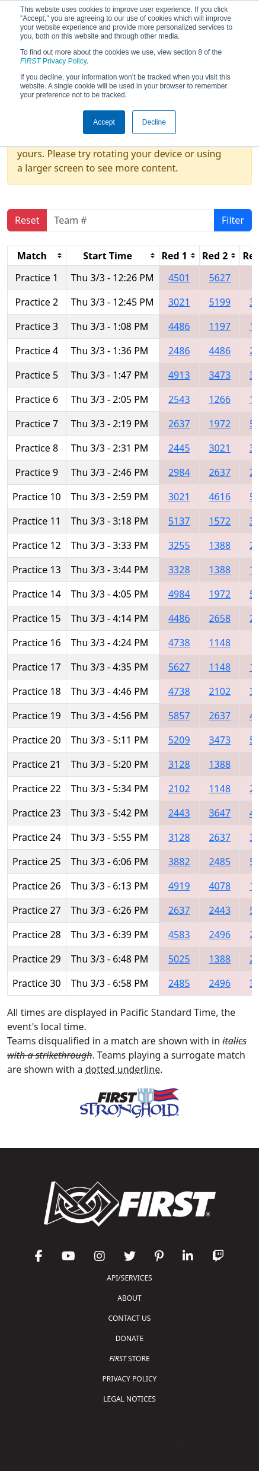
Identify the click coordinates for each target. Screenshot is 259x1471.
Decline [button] (154, 122)
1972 (220, 423)
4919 (179, 885)
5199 (220, 302)
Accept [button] (104, 122)
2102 (220, 691)
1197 (220, 326)
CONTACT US (129, 1318)
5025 (179, 958)
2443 (179, 812)
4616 (220, 496)
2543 (179, 399)
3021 (179, 302)
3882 (179, 861)
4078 (220, 885)
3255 (179, 545)
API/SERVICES (129, 1278)
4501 (179, 277)
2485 (220, 861)
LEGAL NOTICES (129, 1399)
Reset (27, 220)
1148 (220, 642)
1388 (220, 545)
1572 (220, 521)
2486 (179, 350)
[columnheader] (37, 255)
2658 (220, 618)
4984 (179, 594)
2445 (179, 448)
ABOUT (129, 1298)
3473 (220, 375)
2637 (179, 423)
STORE (129, 1359)
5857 (179, 715)
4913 (179, 375)
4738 (179, 642)
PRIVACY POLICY (130, 1379)
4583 (179, 934)
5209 (179, 739)
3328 (179, 569)
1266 (220, 399)
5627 (220, 277)
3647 (220, 812)
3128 (179, 764)
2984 (179, 472)
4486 (179, 326)
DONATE (129, 1338)
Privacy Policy (53, 61)
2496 (220, 934)
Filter (233, 220)
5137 (179, 521)
